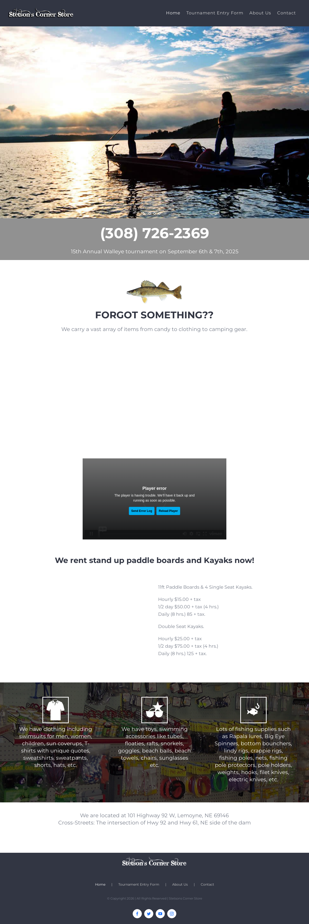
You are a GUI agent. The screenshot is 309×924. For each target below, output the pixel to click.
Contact (207, 884)
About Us (180, 884)
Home (100, 884)
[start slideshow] (144, 213)
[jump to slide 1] (149, 213)
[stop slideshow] (165, 213)
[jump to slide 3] (159, 213)
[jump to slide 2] (154, 213)
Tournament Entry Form (138, 884)
